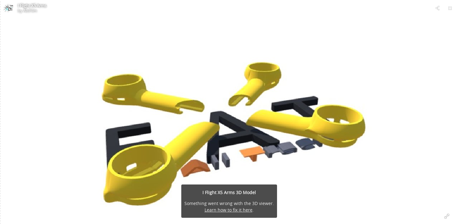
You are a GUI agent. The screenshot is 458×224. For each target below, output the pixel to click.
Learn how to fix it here (228, 210)
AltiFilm (30, 10)
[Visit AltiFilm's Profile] (8, 8)
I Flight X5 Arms (32, 5)
